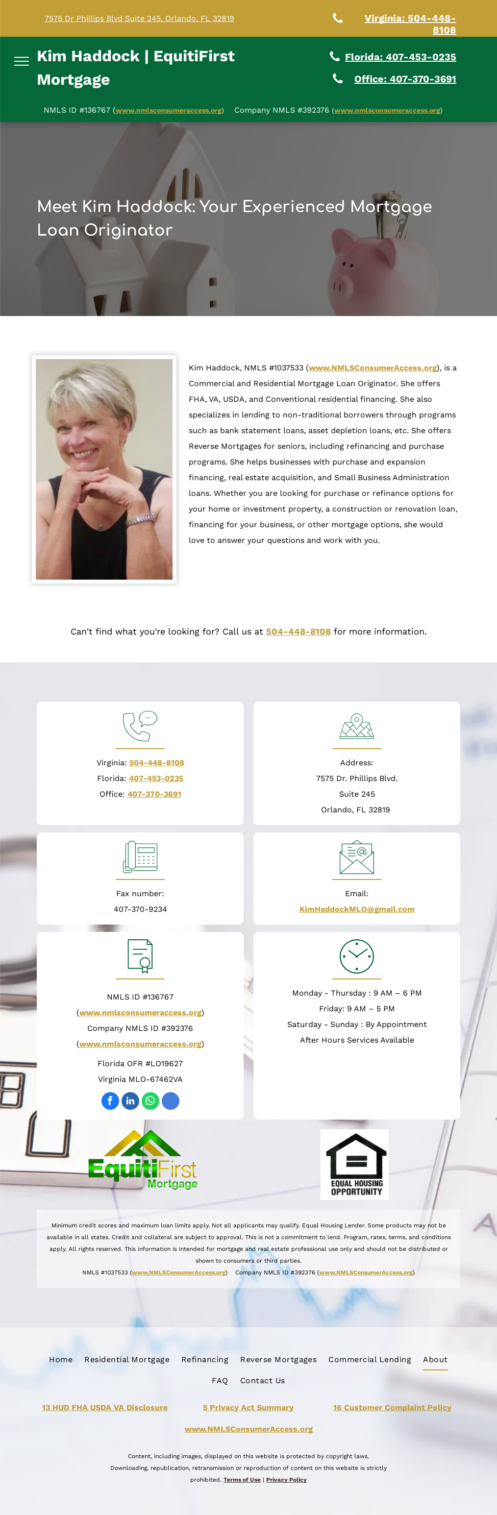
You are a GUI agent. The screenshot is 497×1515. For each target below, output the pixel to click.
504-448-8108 (298, 631)
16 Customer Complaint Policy (392, 1407)
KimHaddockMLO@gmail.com (357, 909)
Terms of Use (242, 1479)
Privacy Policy (286, 1479)
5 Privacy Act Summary (248, 1407)
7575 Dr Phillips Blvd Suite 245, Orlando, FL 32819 (139, 18)
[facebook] (110, 1102)
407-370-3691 (154, 794)
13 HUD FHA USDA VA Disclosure (105, 1407)
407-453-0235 (156, 778)
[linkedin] (130, 1102)
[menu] (21, 61)
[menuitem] (60, 1359)
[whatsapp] (150, 1102)
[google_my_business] (170, 1102)
